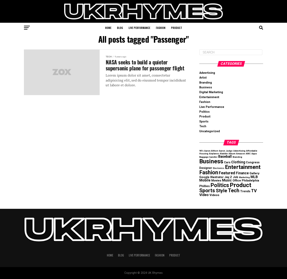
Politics (204, 111)
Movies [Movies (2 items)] (216, 180)
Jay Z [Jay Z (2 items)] (228, 177)
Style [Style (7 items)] (221, 190)
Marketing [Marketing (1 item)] (244, 177)
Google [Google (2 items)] (204, 177)
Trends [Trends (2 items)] (245, 191)
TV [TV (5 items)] (254, 190)
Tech (202, 126)
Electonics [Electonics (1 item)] (218, 168)
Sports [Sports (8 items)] (207, 190)
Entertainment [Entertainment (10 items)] (242, 167)
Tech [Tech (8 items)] (233, 190)
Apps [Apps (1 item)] (254, 153)
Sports (203, 121)
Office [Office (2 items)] (237, 180)
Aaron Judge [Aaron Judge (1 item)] (226, 151)
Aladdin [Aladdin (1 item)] (224, 153)
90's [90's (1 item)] (201, 151)
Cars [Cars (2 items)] (227, 162)
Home (108, 28)
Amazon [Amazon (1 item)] (240, 153)
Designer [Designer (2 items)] (205, 168)
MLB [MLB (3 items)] (254, 177)
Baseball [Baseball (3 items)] (225, 157)
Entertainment (209, 97)
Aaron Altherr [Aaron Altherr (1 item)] (211, 151)
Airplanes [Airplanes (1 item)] (214, 153)
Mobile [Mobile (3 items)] (204, 180)
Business (205, 87)
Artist (203, 77)
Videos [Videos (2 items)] (214, 195)
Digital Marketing (211, 92)
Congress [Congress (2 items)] (252, 162)
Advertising (207, 73)
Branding (205, 82)
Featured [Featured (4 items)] (227, 173)
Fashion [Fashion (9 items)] (208, 172)
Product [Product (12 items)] (240, 185)
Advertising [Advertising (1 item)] (239, 151)
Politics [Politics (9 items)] (219, 185)
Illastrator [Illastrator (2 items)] (217, 177)
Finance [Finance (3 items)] (242, 173)
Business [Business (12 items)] (211, 161)
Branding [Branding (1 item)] (237, 157)
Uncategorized (209, 131)
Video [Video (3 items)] (204, 195)
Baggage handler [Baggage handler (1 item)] (208, 157)
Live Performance (139, 28)
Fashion (160, 28)
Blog (120, 28)
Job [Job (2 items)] (235, 177)
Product (176, 28)
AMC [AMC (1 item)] (248, 153)
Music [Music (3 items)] (227, 180)
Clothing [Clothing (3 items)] (238, 162)
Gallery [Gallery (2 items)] (254, 173)
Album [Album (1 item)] (232, 153)
